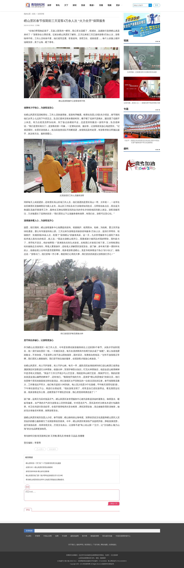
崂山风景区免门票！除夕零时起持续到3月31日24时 (44, 475)
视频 (109, 5)
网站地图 (104, 545)
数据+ (92, 5)
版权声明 (80, 545)
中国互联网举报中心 (123, 536)
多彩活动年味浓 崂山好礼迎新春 (37, 471)
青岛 (58, 5)
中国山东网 (47, 536)
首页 (33, 14)
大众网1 (28, 536)
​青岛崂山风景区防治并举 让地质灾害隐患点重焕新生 (45, 479)
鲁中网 (84, 536)
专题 (126, 109)
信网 (56, 536)
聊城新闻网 (95, 536)
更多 (119, 5)
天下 (66, 5)
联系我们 (88, 545)
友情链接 (29, 531)
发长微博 (52, 449)
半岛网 (64, 536)
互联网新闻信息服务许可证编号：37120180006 (92, 561)
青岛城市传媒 (107, 536)
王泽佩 (37, 25)
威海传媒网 (74, 536)
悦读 (83, 5)
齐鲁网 (37, 536)
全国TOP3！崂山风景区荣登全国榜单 (39, 467)
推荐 (49, 5)
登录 (156, 5)
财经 (75, 5)
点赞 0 (40, 449)
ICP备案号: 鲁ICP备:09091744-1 (67, 561)
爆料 (126, 148)
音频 (101, 5)
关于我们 (71, 545)
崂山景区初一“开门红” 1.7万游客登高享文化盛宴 (43, 463)
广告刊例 (96, 545)
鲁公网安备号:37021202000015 (117, 561)
